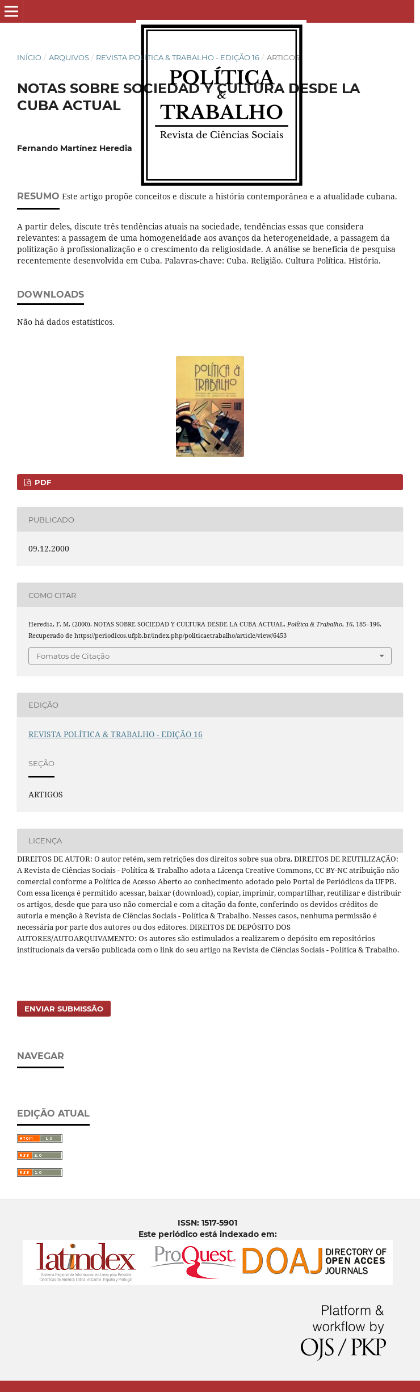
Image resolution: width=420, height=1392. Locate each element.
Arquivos (69, 57)
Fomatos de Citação (73, 656)
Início (29, 57)
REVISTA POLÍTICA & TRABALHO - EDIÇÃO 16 (177, 57)
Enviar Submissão (63, 1008)
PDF (41, 482)
